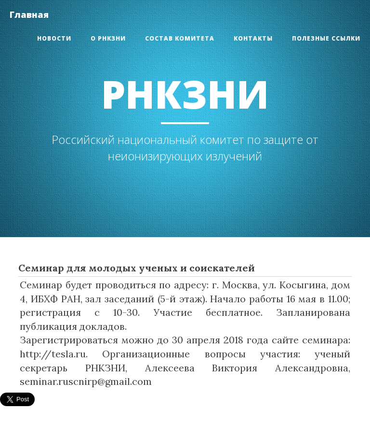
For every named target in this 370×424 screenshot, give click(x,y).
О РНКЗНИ (108, 38)
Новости (54, 38)
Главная (29, 14)
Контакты (253, 38)
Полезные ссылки (326, 38)
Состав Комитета (179, 38)
